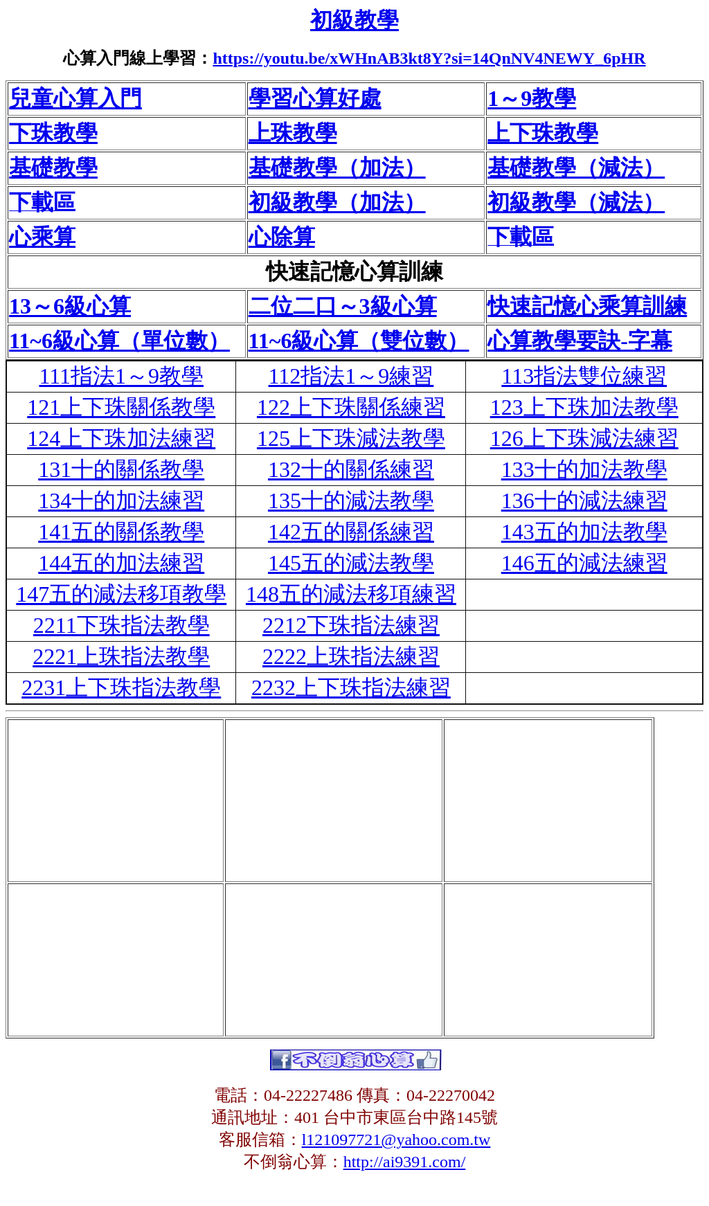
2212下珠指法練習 (351, 625)
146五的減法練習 (584, 562)
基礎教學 (53, 167)
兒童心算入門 (75, 98)
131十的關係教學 (121, 469)
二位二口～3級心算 (343, 306)
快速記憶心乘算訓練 (587, 306)
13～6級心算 (70, 306)
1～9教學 (531, 98)
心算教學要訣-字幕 (579, 340)
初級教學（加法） (337, 202)
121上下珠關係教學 (121, 407)
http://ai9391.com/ (404, 1162)
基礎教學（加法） (337, 167)
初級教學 (354, 20)
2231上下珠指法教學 (121, 687)
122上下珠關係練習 (351, 407)
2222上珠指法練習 (351, 656)
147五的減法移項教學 (121, 594)
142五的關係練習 (351, 531)
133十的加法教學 (584, 469)
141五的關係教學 (121, 531)
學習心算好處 (315, 98)
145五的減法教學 (351, 562)
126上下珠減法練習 (584, 438)
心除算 (282, 236)
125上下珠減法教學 (351, 438)
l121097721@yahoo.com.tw (396, 1140)
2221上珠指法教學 (121, 656)
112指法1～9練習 (351, 375)
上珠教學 (293, 132)
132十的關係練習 (351, 469)
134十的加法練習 (121, 500)
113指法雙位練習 (584, 375)
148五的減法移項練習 (351, 594)
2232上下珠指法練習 (351, 687)
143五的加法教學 (584, 531)
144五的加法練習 (121, 562)
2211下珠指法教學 (121, 625)
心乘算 (42, 236)
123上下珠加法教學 (584, 407)
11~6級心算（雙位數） (359, 340)
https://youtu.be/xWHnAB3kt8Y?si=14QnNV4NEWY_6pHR (429, 58)
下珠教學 (53, 132)
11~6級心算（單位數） (119, 340)
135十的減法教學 (351, 500)
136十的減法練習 (584, 500)
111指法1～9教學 (121, 375)
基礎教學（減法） (576, 167)
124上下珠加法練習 (121, 438)
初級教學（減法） (576, 202)
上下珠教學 (542, 132)
